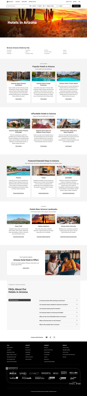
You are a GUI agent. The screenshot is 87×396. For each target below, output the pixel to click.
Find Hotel (76, 6)
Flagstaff (9, 53)
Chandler (9, 52)
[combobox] (19, 6)
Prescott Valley (47, 52)
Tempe (64, 50)
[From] (34, 6)
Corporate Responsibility (49, 361)
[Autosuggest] (19, 6)
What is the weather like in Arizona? (49, 324)
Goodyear (28, 50)
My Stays (74, 1)
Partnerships (47, 352)
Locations (9, 349)
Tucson (65, 52)
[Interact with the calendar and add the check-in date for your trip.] (43, 6)
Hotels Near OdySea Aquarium (43, 236)
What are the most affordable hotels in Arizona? (52, 316)
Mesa (27, 52)
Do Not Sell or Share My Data (69, 354)
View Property (18, 98)
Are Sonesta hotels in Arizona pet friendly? (51, 312)
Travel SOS (27, 354)
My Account (28, 349)
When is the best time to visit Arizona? (50, 320)
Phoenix (46, 50)
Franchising (46, 354)
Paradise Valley (29, 53)
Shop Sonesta (28, 359)
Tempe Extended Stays (43, 193)
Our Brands (18, 1)
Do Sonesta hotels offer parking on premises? (52, 300)
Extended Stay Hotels (11, 356)
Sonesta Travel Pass (48, 349)
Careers (45, 356)
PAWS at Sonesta (29, 356)
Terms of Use (65, 352)
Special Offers (24, 1)
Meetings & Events (32, 1)
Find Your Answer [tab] (13, 300)
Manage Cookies (66, 349)
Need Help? (27, 352)
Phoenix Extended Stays (18, 193)
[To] (40, 6)
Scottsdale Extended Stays (68, 193)
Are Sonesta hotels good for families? (49, 308)
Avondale (9, 50)
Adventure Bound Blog (11, 361)
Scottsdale (46, 53)
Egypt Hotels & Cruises (12, 354)
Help (79, 1)
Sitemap (64, 356)
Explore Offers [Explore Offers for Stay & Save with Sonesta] (26, 268)
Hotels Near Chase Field (18, 236)
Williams (65, 53)
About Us (46, 347)
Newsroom (46, 359)
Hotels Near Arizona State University (68, 236)
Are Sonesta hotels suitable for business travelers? (53, 304)
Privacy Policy (66, 347)
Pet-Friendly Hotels (11, 359)
